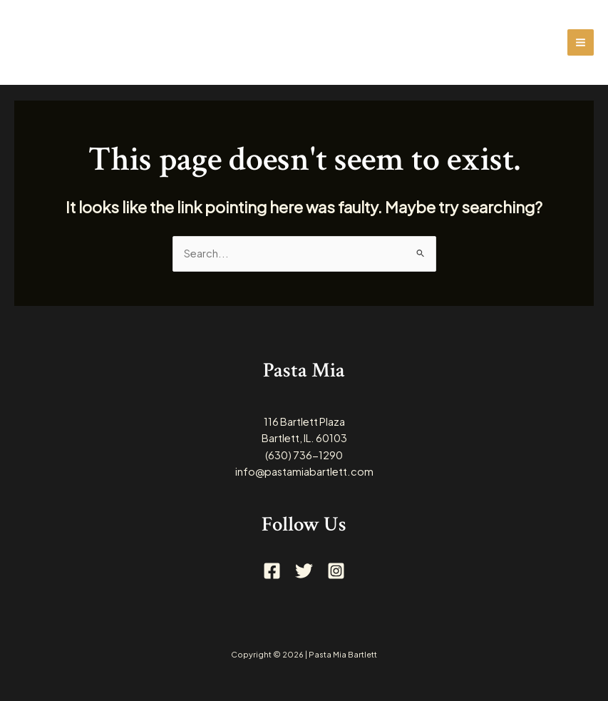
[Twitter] (304, 571)
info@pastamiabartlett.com (304, 471)
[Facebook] (272, 571)
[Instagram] (336, 571)
